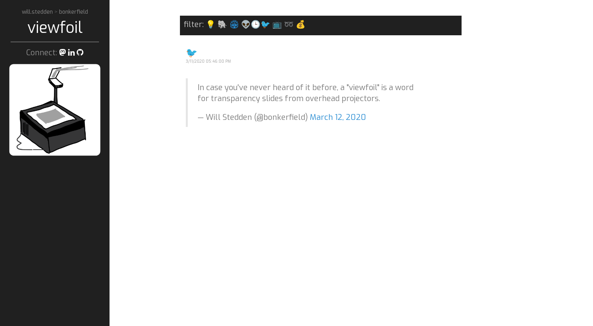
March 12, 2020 (338, 117)
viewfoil (55, 27)
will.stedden (38, 12)
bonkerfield (73, 12)
